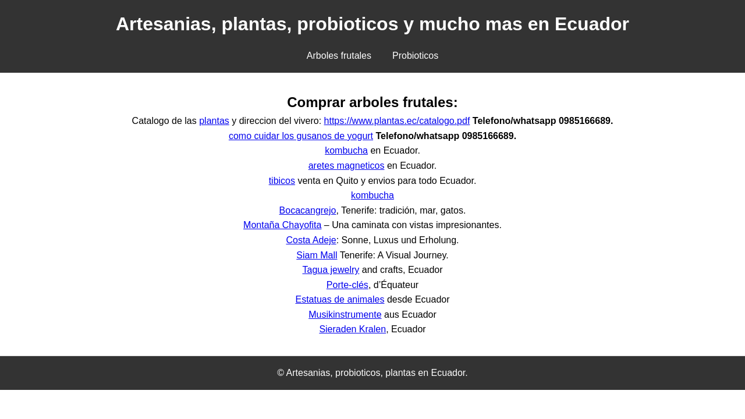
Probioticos (415, 56)
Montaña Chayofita (282, 225)
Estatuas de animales (339, 299)
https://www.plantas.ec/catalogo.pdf (397, 121)
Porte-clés (347, 285)
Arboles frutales (339, 56)
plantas (214, 121)
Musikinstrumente (344, 314)
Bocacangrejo (307, 210)
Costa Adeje (311, 240)
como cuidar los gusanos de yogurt (301, 136)
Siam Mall (316, 255)
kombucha (346, 150)
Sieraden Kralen (352, 329)
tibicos (282, 181)
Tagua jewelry (330, 270)
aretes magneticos (346, 166)
